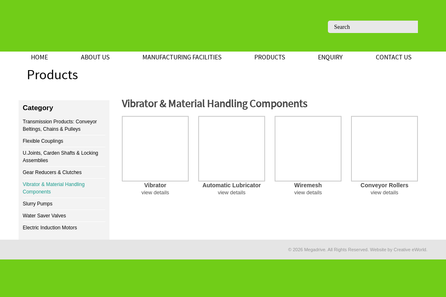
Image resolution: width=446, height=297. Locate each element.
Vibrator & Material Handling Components (54, 188)
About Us (95, 57)
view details (155, 192)
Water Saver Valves (44, 216)
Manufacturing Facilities (181, 57)
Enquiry (330, 57)
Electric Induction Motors (50, 228)
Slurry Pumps (37, 204)
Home (39, 57)
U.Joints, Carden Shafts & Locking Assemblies (60, 156)
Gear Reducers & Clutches (52, 172)
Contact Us (393, 57)
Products (269, 57)
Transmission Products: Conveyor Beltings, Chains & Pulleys (60, 125)
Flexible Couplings (43, 141)
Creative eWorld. (410, 249)
